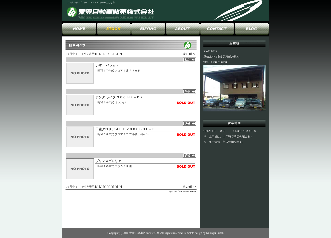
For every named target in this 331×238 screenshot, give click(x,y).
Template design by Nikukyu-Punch (204, 233)
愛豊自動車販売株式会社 (144, 233)
